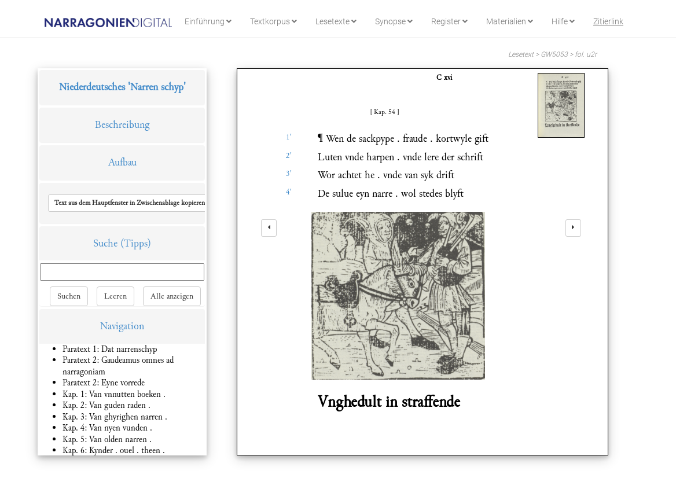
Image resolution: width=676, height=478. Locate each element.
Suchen (68, 296)
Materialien (509, 21)
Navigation (122, 326)
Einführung (208, 21)
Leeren (115, 296)
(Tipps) (135, 243)
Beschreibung (122, 124)
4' (289, 192)
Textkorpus (273, 21)
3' (289, 173)
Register (449, 21)
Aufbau (122, 162)
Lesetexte (336, 21)
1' (289, 137)
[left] (269, 228)
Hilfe (563, 21)
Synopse (394, 21)
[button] (129, 203)
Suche (105, 243)
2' (289, 155)
